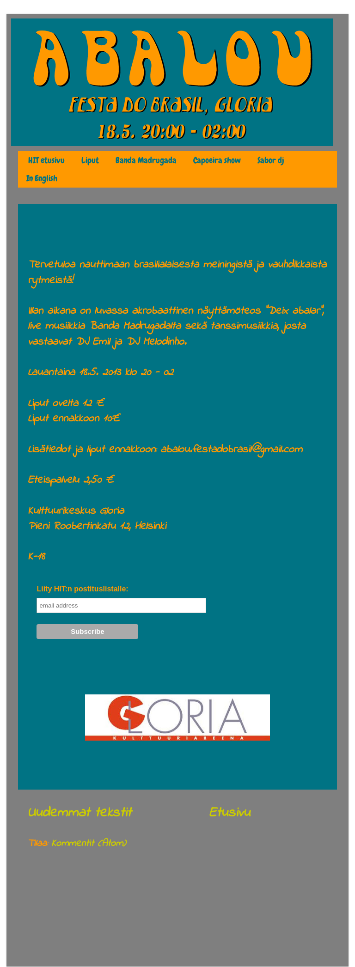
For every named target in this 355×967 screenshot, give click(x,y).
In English (41, 178)
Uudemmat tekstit (79, 813)
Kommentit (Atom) (88, 843)
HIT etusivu (46, 160)
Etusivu (229, 813)
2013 (53, 892)
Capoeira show (217, 160)
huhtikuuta (61, 909)
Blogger (261, 946)
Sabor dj (270, 160)
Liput (90, 160)
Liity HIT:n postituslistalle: (82, 589)
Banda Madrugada (146, 160)
